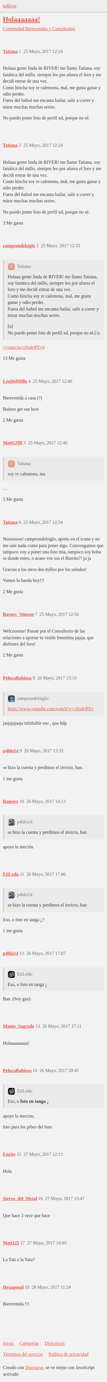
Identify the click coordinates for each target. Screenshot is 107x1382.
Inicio (8, 1343)
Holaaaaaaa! (21, 19)
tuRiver (10, 5)
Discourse (34, 1367)
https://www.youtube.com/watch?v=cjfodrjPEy (51, 708)
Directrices (54, 1343)
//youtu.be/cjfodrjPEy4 (24, 347)
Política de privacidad (68, 1354)
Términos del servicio (23, 1354)
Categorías (29, 1343)
